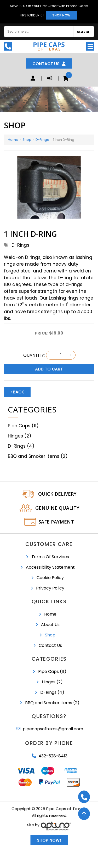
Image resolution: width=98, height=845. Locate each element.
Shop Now (61, 15)
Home (13, 139)
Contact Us (49, 63)
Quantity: (34, 355)
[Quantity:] (60, 355)
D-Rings (42, 139)
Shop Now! (49, 840)
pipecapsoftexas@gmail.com (53, 729)
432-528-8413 (52, 756)
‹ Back (17, 392)
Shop (26, 139)
